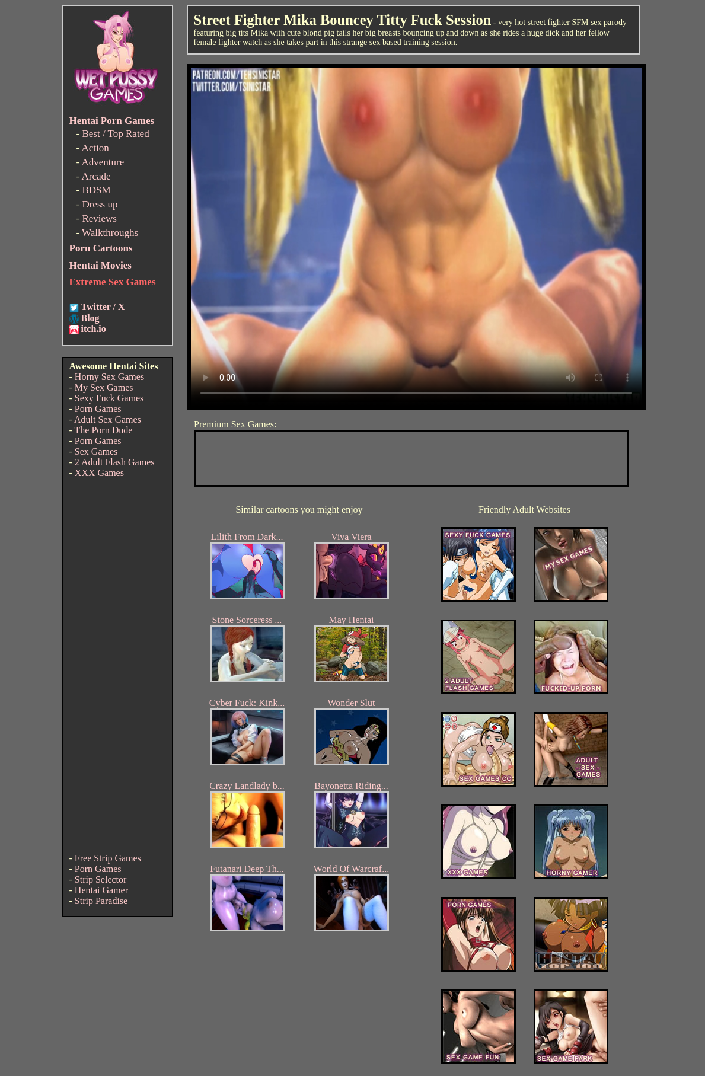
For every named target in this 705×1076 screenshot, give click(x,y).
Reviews (99, 218)
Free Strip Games (108, 858)
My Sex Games (104, 387)
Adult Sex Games (107, 419)
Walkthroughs (110, 232)
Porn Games (98, 409)
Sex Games (96, 451)
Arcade (95, 176)
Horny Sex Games (109, 377)
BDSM (96, 190)
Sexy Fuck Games (109, 398)
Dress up (99, 204)
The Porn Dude (104, 430)
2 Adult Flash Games (115, 462)
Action (95, 148)
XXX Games (99, 473)
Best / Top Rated (115, 133)
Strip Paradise (101, 901)
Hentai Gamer (101, 890)
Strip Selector (101, 879)
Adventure (102, 162)
